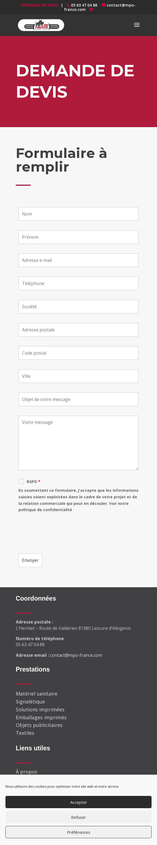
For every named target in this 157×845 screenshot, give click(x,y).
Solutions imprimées (40, 709)
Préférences (78, 832)
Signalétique (30, 701)
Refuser (78, 817)
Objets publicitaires (39, 725)
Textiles (25, 733)
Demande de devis (40, 5)
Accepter (78, 802)
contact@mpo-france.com (76, 655)
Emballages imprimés (41, 717)
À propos (26, 771)
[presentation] (60, 533)
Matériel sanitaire (36, 693)
